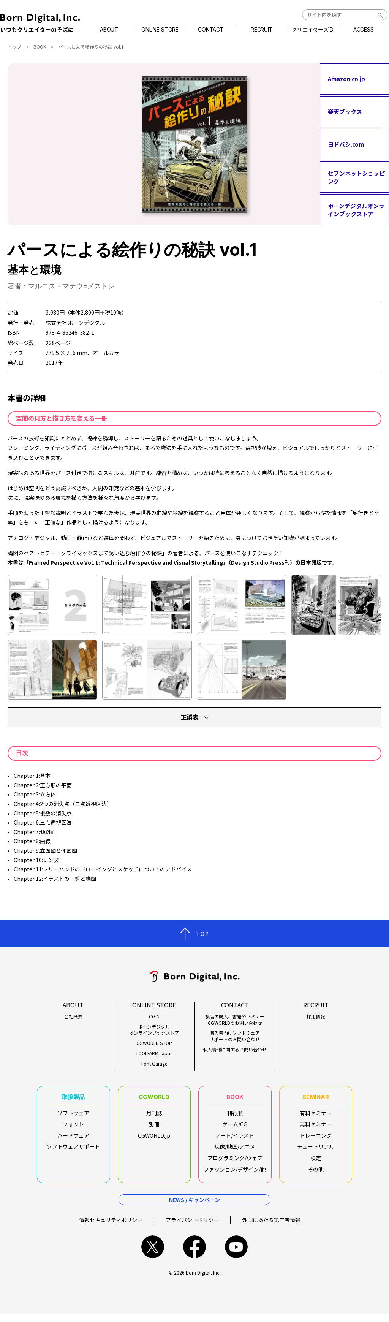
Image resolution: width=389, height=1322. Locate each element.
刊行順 (235, 1117)
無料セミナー (316, 1128)
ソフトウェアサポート (73, 1150)
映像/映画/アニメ (234, 1150)
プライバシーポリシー (192, 1228)
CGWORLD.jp (154, 1139)
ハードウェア (73, 1139)
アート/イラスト (234, 1139)
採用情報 (316, 1016)
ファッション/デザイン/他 (235, 1173)
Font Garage (154, 1064)
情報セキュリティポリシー (110, 1228)
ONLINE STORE (163, 29)
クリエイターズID (309, 29)
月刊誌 (154, 1117)
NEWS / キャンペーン (194, 1207)
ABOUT (115, 29)
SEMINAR (316, 1099)
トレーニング (316, 1139)
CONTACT (212, 29)
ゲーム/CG (234, 1128)
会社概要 (73, 1016)
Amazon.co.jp (346, 79)
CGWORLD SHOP (154, 1043)
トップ (14, 46)
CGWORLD (154, 1099)
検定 (315, 1162)
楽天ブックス (345, 112)
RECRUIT (261, 29)
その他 (316, 1173)
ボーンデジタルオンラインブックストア (356, 210)
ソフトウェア (73, 1117)
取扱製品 (73, 1099)
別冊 (154, 1128)
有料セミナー (316, 1117)
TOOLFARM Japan (154, 1053)
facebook (194, 1254)
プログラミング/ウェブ (234, 1162)
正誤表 (189, 717)
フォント (73, 1128)
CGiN (154, 1016)
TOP (202, 933)
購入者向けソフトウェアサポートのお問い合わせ (235, 1036)
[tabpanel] (194, 144)
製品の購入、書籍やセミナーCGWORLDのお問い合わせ (234, 1019)
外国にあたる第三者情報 (271, 1228)
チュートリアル (315, 1150)
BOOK (39, 46)
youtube (236, 1254)
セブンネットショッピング (356, 177)
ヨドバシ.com (346, 144)
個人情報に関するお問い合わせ (235, 1050)
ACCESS (357, 29)
